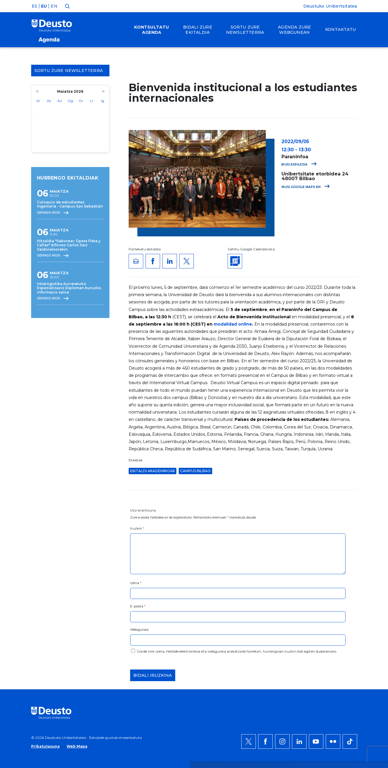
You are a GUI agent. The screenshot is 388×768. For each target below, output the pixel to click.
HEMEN (177, 629)
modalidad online (233, 324)
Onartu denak (339, 607)
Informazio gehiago (201, 622)
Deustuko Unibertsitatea (330, 6)
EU (44, 6)
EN (54, 6)
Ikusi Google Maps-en (305, 187)
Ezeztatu (332, 625)
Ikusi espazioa (299, 164)
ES (34, 6)
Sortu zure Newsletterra (70, 70)
